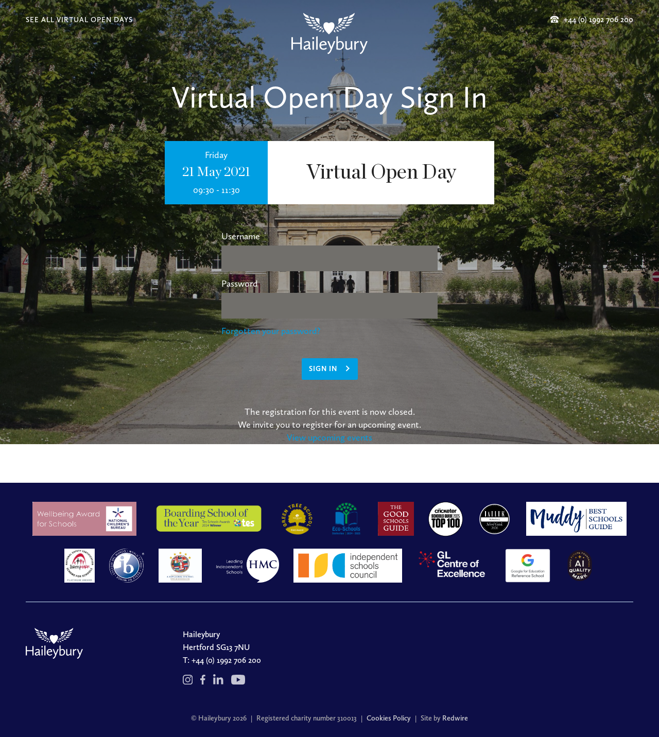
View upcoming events (329, 437)
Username (240, 236)
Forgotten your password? (270, 331)
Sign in (323, 368)
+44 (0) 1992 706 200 (226, 660)
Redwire (455, 718)
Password (239, 283)
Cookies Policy (389, 718)
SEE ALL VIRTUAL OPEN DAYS (79, 19)
